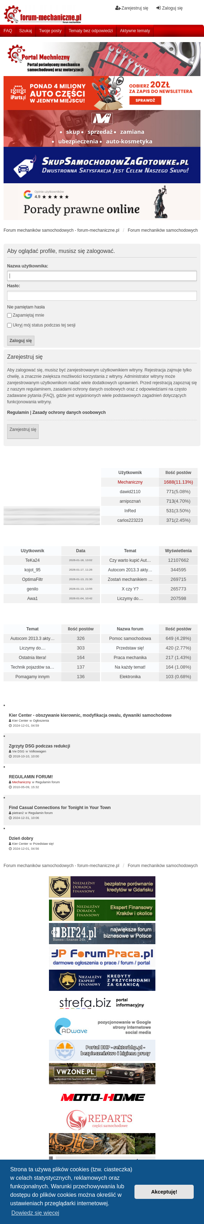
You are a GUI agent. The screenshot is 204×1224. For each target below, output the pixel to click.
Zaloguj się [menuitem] (169, 8)
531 (170, 510)
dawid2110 (130, 491)
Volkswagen (37, 751)
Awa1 (32, 598)
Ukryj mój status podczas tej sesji (41, 325)
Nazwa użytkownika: (27, 266)
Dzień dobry (21, 838)
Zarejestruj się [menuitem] (131, 8)
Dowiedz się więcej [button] (35, 1213)
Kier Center (20, 720)
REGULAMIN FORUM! (31, 776)
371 (170, 520)
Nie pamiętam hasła (26, 307)
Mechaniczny (130, 482)
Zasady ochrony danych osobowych (69, 412)
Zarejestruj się (23, 429)
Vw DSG (18, 751)
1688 (169, 482)
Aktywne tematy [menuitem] (135, 30)
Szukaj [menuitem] (25, 30)
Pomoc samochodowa (130, 638)
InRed (130, 510)
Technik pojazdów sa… (32, 667)
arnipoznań (130, 501)
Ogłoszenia (41, 720)
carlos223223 (130, 520)
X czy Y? (130, 589)
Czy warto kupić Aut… (130, 560)
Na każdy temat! (130, 667)
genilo (32, 589)
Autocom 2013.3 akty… (130, 569)
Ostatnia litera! (32, 657)
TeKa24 (32, 560)
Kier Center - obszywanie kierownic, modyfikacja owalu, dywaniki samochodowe (90, 715)
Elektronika (130, 676)
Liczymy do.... (130, 598)
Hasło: (13, 285)
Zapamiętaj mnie (25, 315)
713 (170, 501)
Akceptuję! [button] (164, 1192)
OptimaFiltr (32, 579)
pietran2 (18, 813)
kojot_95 (32, 569)
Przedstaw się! (130, 648)
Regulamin (18, 412)
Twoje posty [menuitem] (50, 30)
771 (170, 491)
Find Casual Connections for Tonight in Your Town (60, 807)
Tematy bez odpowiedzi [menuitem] (90, 30)
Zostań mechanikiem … (130, 579)
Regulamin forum (47, 782)
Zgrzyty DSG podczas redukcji (39, 746)
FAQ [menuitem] (8, 30)
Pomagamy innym (33, 676)
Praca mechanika (130, 657)
